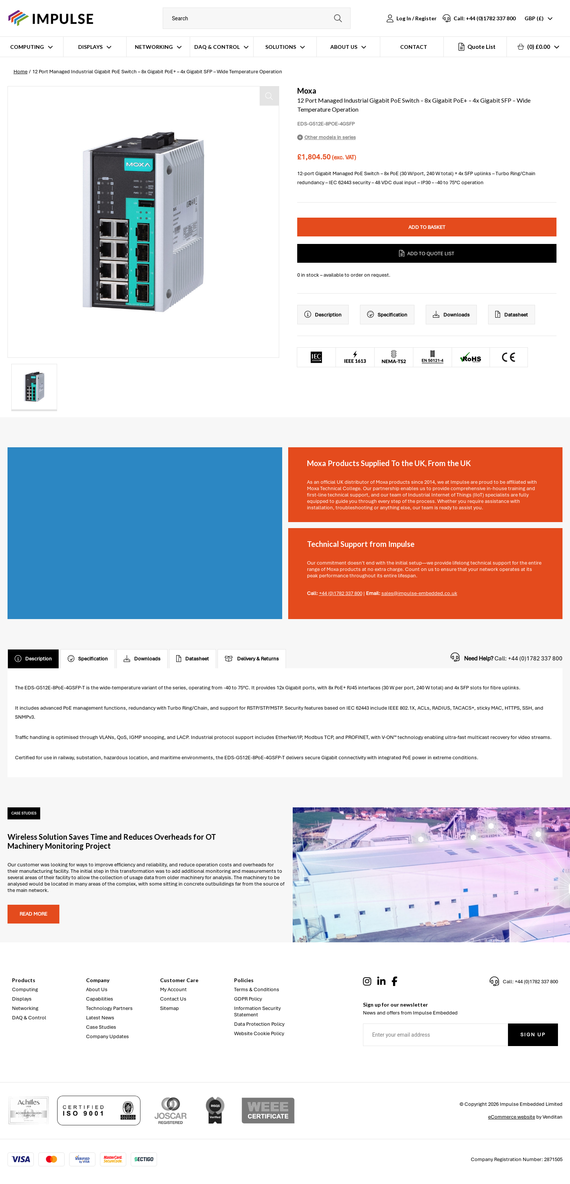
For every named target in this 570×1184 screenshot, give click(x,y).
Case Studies (101, 1027)
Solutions (280, 47)
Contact (413, 47)
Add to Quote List (426, 253)
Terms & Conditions (256, 989)
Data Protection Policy (259, 1024)
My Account (173, 989)
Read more (33, 914)
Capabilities (99, 999)
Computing (27, 47)
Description (323, 314)
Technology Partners (109, 1008)
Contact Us (173, 999)
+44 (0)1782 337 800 (340, 593)
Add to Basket (426, 227)
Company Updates (107, 1036)
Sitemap (169, 1008)
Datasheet (511, 314)
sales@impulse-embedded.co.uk (419, 593)
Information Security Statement (257, 1011)
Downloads (451, 314)
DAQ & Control (217, 47)
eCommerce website (511, 1117)
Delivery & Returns (252, 659)
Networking (154, 47)
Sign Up (533, 1034)
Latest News (100, 1017)
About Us (343, 47)
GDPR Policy (248, 999)
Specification (387, 314)
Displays (90, 47)
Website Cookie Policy (259, 1033)
